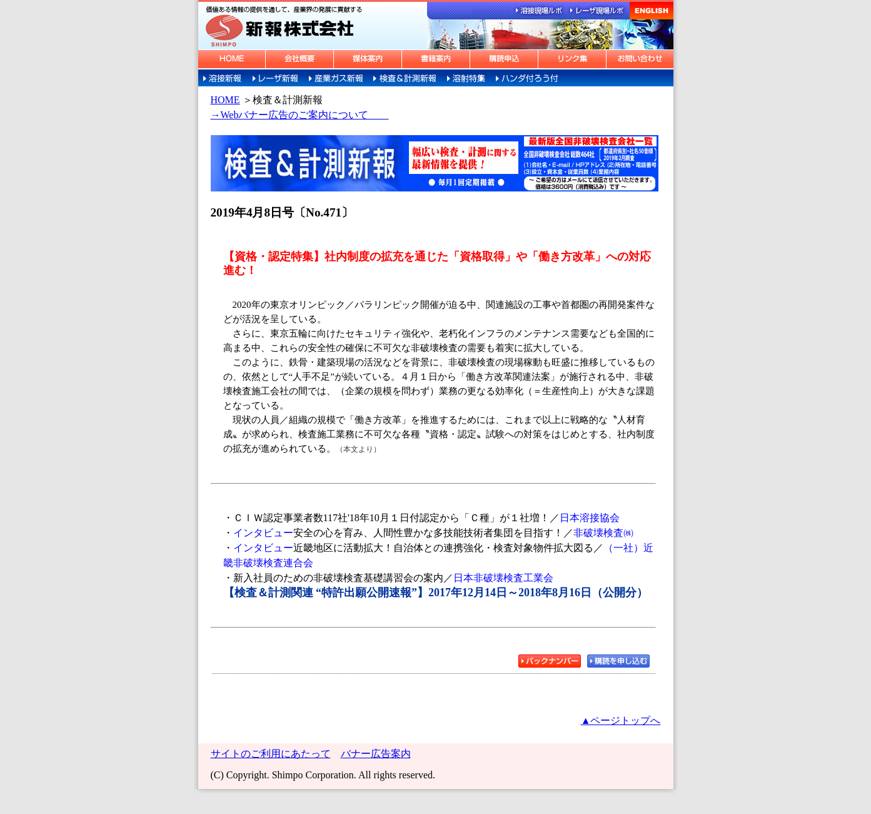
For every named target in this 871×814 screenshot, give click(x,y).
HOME (225, 99)
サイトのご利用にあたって (271, 753)
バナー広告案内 (376, 753)
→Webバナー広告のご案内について (300, 114)
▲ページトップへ (621, 720)
